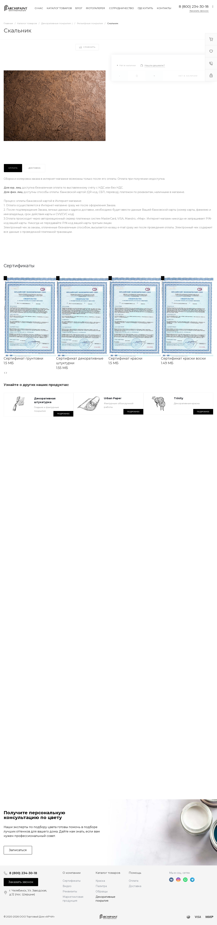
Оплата (133, 880)
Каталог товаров (108, 873)
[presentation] (5, 372)
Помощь (135, 873)
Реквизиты (70, 891)
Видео (67, 886)
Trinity (178, 398)
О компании (71, 873)
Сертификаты (71, 880)
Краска (100, 880)
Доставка (135, 886)
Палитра (101, 886)
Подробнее (63, 413)
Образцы (102, 891)
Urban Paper (112, 398)
